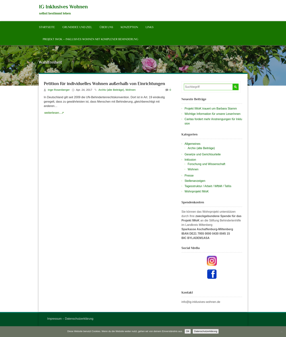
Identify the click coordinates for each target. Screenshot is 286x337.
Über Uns (106, 27)
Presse (189, 175)
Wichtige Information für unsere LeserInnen (213, 113)
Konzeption (129, 27)
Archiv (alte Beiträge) (111, 89)
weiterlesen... (52, 112)
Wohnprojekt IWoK (197, 191)
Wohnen (130, 89)
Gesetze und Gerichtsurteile (203, 154)
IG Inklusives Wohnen (63, 6)
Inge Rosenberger (59, 89)
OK (188, 331)
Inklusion (190, 159)
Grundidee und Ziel (77, 27)
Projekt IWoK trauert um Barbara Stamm (211, 108)
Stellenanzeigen (195, 180)
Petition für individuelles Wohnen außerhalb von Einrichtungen (104, 83)
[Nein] (281, 332)
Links (150, 27)
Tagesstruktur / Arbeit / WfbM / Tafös (208, 186)
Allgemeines (192, 143)
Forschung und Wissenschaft (206, 164)
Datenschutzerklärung (205, 331)
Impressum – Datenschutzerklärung (70, 318)
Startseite (47, 27)
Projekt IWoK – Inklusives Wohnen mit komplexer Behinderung (90, 39)
